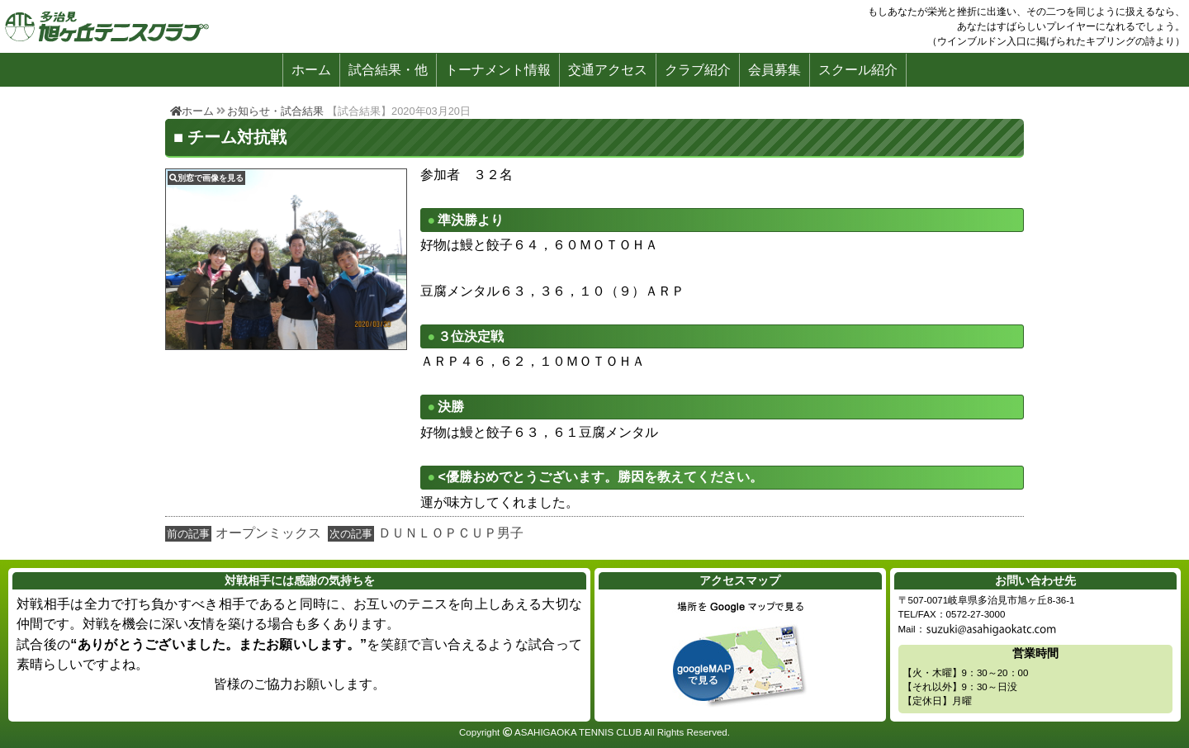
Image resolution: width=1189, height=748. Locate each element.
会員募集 (774, 70)
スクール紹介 (858, 70)
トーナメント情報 (498, 70)
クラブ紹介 (698, 70)
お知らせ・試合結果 (275, 111)
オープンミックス (268, 533)
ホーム (311, 70)
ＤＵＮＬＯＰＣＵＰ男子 (450, 533)
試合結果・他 (388, 70)
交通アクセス (607, 70)
